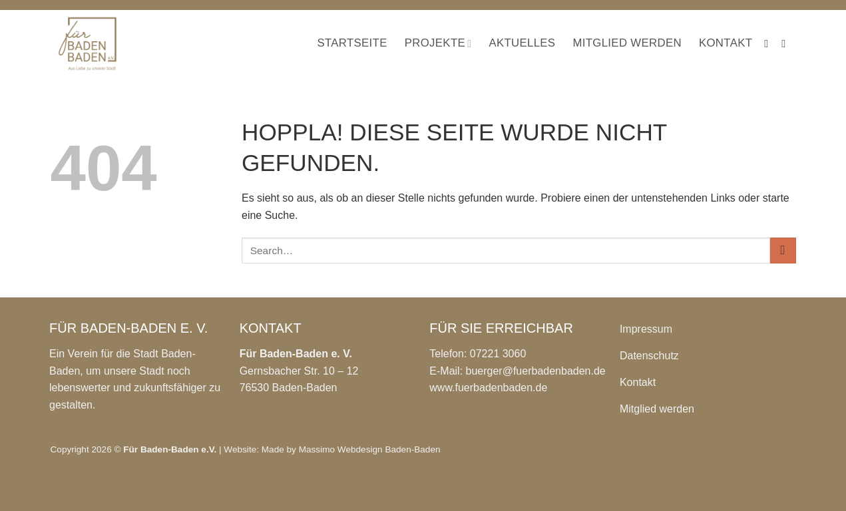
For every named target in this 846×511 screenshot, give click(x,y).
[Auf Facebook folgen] (769, 43)
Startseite (352, 43)
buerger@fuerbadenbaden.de (536, 371)
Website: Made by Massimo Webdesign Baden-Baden (332, 449)
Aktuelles (522, 43)
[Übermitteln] (783, 250)
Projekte (438, 43)
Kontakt (725, 43)
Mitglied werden (627, 43)
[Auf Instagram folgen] (786, 43)
